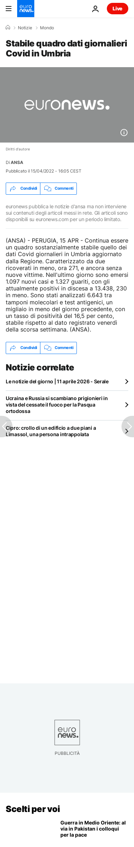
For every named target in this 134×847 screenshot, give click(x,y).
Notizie (25, 28)
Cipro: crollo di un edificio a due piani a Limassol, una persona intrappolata (51, 431)
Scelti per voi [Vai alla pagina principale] (33, 809)
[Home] (8, 27)
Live (118, 8)
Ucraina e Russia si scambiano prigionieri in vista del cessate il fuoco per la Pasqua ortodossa (57, 404)
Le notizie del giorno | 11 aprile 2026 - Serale (57, 381)
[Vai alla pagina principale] (25, 8)
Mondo (47, 28)
